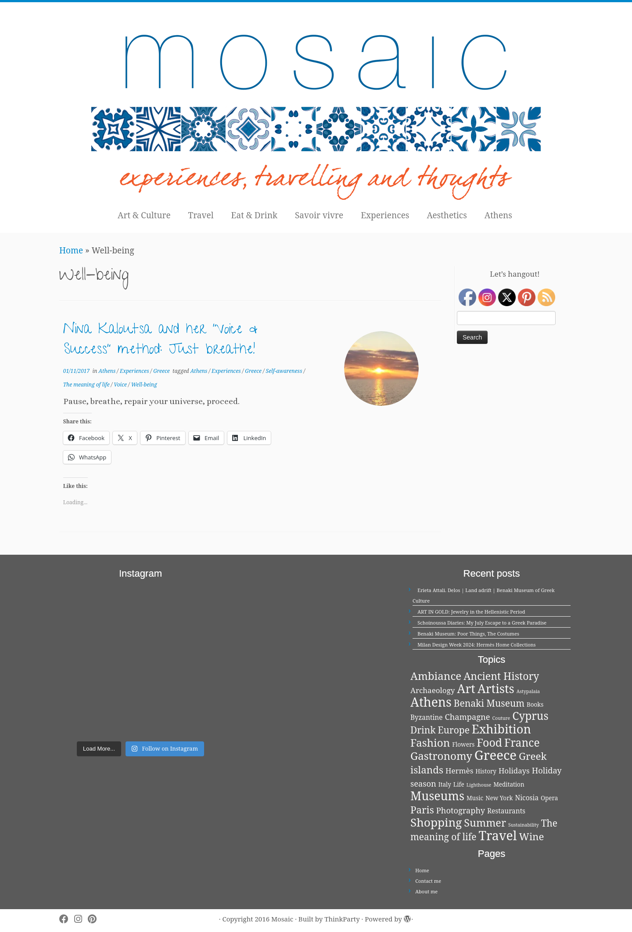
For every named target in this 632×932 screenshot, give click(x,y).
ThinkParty (341, 918)
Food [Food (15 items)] (489, 742)
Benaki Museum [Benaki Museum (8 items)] (489, 703)
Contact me (428, 881)
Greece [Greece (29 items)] (495, 755)
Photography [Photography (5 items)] (460, 810)
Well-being (144, 384)
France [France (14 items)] (522, 742)
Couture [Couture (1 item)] (501, 718)
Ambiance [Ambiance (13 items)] (435, 675)
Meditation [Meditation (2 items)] (508, 784)
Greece (162, 371)
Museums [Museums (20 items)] (437, 796)
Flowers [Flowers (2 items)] (463, 744)
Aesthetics (447, 215)
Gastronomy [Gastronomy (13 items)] (441, 755)
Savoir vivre (319, 215)
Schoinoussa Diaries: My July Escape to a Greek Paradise (481, 622)
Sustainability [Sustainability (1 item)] (523, 825)
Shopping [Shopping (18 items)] (436, 822)
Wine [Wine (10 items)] (531, 836)
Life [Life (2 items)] (458, 784)
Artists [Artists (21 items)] (496, 688)
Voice (121, 384)
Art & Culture (144, 215)
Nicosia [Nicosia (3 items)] (527, 797)
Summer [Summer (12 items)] (485, 823)
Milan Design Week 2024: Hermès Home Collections (476, 644)
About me (426, 891)
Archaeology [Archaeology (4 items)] (432, 690)
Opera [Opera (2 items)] (549, 798)
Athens (498, 215)
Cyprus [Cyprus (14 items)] (530, 715)
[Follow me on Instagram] (81, 919)
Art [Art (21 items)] (466, 688)
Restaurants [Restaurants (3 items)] (506, 811)
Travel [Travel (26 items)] (498, 835)
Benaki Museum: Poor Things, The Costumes (468, 633)
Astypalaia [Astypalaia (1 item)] (528, 691)
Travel (201, 215)
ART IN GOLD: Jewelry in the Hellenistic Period (471, 611)
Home (71, 250)
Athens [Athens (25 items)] (431, 702)
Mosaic (282, 918)
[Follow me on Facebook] (66, 919)
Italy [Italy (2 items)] (444, 784)
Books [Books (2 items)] (535, 704)
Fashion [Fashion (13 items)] (430, 742)
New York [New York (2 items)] (499, 798)
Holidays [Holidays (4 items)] (514, 771)
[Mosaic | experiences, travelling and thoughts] (316, 103)
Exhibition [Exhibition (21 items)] (501, 729)
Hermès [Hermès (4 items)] (459, 771)
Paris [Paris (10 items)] (422, 809)
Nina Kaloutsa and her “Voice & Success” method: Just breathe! (160, 340)
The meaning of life (87, 384)
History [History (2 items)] (485, 771)
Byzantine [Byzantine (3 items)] (426, 717)
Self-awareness (285, 371)
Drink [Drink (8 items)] (423, 730)
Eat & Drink (254, 215)
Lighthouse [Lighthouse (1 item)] (479, 785)
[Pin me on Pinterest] (95, 919)
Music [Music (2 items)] (475, 798)
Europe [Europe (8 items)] (454, 730)
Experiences (385, 215)
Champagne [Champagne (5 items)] (467, 716)
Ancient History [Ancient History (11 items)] (501, 676)
